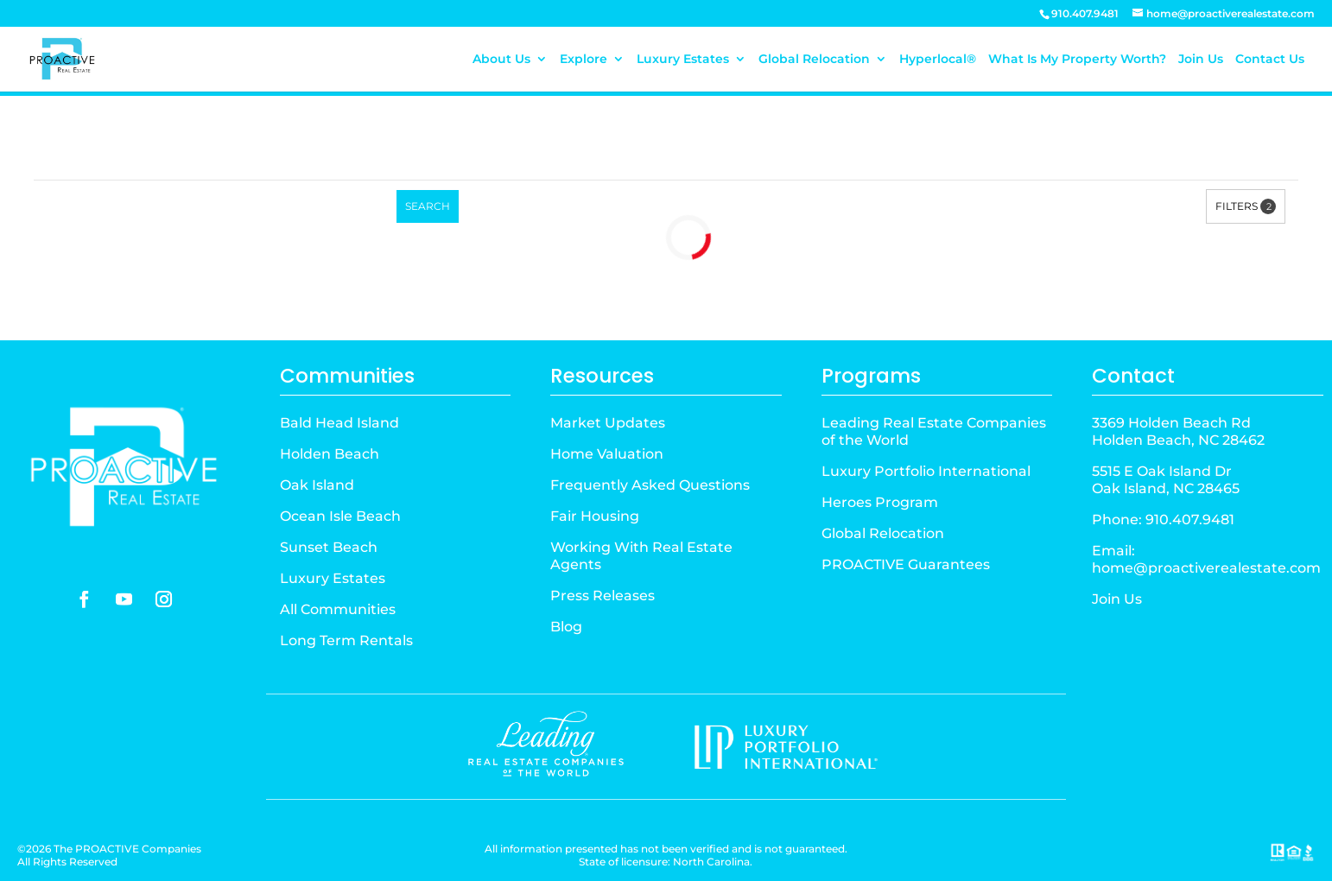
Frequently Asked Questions (650, 485)
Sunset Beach (328, 547)
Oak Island (317, 485)
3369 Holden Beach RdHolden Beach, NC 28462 (1178, 431)
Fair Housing (594, 516)
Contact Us (1269, 60)
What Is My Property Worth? (1077, 60)
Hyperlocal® (937, 60)
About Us (501, 60)
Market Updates (607, 423)
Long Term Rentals (346, 640)
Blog (566, 626)
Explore (583, 60)
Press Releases (602, 595)
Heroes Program (879, 502)
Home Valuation (606, 454)
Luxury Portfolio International (926, 471)
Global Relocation (814, 60)
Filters (1245, 206)
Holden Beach (329, 454)
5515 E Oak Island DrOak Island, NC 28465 (1166, 480)
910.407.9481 (1189, 519)
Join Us (1200, 60)
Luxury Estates (683, 60)
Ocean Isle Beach (340, 516)
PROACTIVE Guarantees (905, 564)
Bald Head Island (339, 423)
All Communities (338, 609)
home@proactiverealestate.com (1206, 568)
